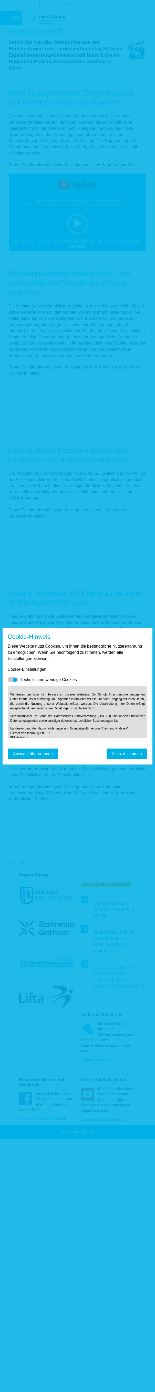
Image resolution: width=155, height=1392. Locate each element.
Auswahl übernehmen (33, 754)
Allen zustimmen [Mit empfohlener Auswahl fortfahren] (127, 754)
